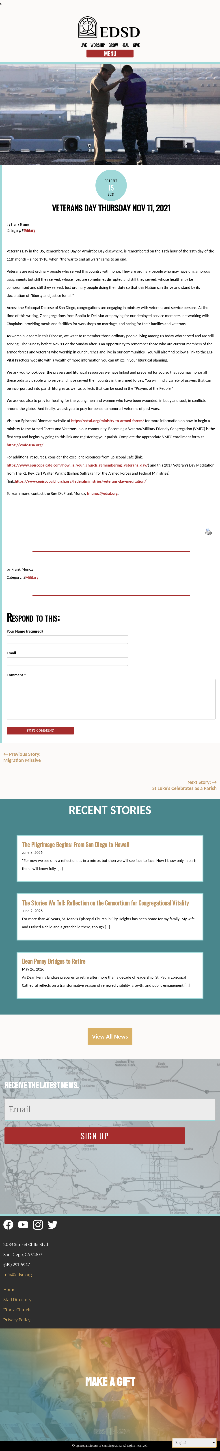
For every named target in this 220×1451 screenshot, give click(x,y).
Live (83, 45)
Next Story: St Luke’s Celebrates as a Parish (184, 785)
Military (29, 230)
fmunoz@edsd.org (102, 493)
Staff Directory (17, 1299)
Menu (110, 53)
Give (136, 45)
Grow (113, 45)
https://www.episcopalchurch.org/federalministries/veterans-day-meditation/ (80, 481)
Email (11, 653)
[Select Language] (194, 1443)
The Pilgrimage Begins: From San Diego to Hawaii (75, 844)
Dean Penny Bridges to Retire (53, 961)
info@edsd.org (17, 1274)
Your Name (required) (25, 631)
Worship (98, 45)
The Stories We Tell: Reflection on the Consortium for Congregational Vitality (105, 902)
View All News (110, 1036)
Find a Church (16, 1309)
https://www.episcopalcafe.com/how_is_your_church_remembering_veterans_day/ (77, 465)
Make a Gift (110, 1382)
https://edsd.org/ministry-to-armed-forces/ (107, 420)
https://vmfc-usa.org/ (25, 445)
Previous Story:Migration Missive (22, 757)
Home (9, 1289)
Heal (125, 45)
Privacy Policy (16, 1319)
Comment (16, 675)
